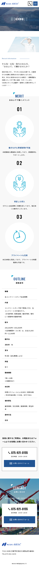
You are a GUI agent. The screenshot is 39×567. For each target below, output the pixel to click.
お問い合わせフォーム (21, 463)
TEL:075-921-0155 (9, 554)
